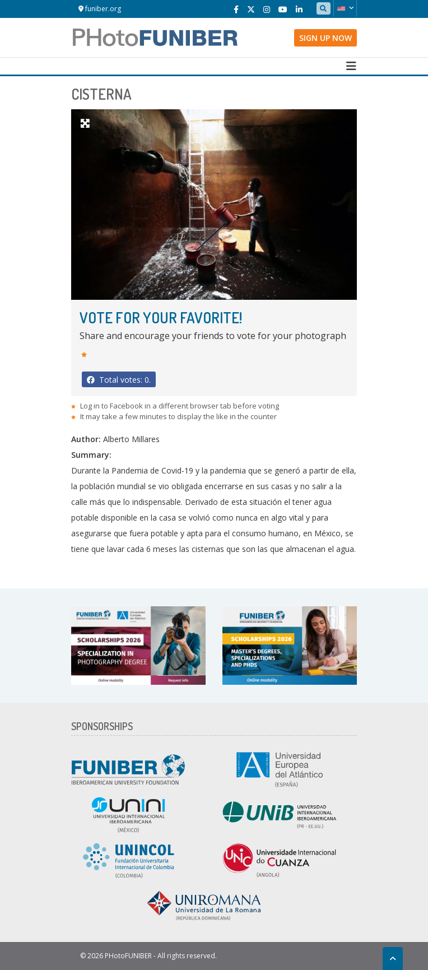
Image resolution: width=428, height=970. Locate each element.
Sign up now (325, 38)
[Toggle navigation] (351, 66)
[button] (345, 8)
